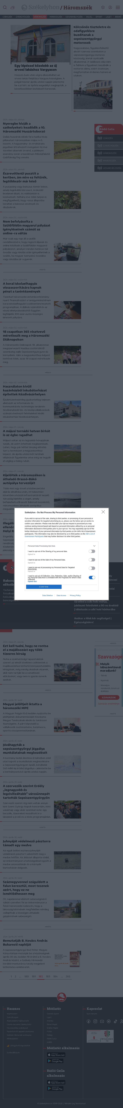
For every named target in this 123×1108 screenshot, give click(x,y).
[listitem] (61, 546)
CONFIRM (43, 587)
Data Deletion (47, 595)
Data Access (61, 595)
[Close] (104, 512)
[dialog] (61, 554)
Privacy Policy (75, 595)
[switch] (92, 551)
